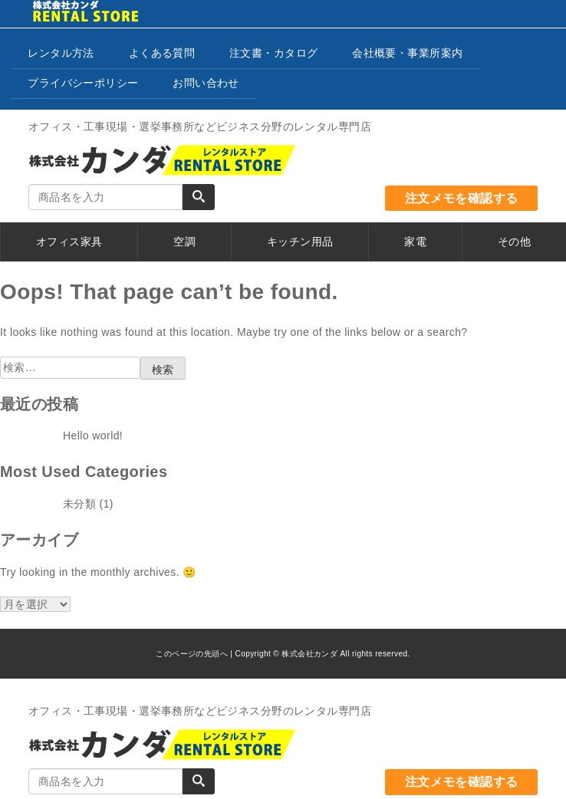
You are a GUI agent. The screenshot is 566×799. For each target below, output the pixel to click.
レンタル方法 (61, 53)
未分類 (79, 504)
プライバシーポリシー (83, 83)
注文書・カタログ (273, 53)
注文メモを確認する (461, 198)
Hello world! (93, 435)
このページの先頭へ (192, 653)
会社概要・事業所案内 (407, 53)
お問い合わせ (206, 83)
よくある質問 (162, 53)
